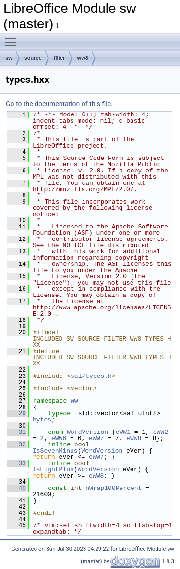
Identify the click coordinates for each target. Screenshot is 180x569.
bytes (42, 419)
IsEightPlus (53, 469)
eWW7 (96, 438)
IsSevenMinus (55, 450)
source (33, 58)
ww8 (82, 58)
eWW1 (123, 432)
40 (16, 488)
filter (59, 58)
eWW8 (133, 438)
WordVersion (87, 432)
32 (16, 444)
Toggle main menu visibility (13, 38)
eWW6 (58, 438)
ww (74, 401)
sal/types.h (91, 376)
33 (16, 463)
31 (16, 432)
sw (8, 58)
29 (16, 413)
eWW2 (160, 432)
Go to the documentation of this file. (59, 104)
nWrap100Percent (113, 488)
